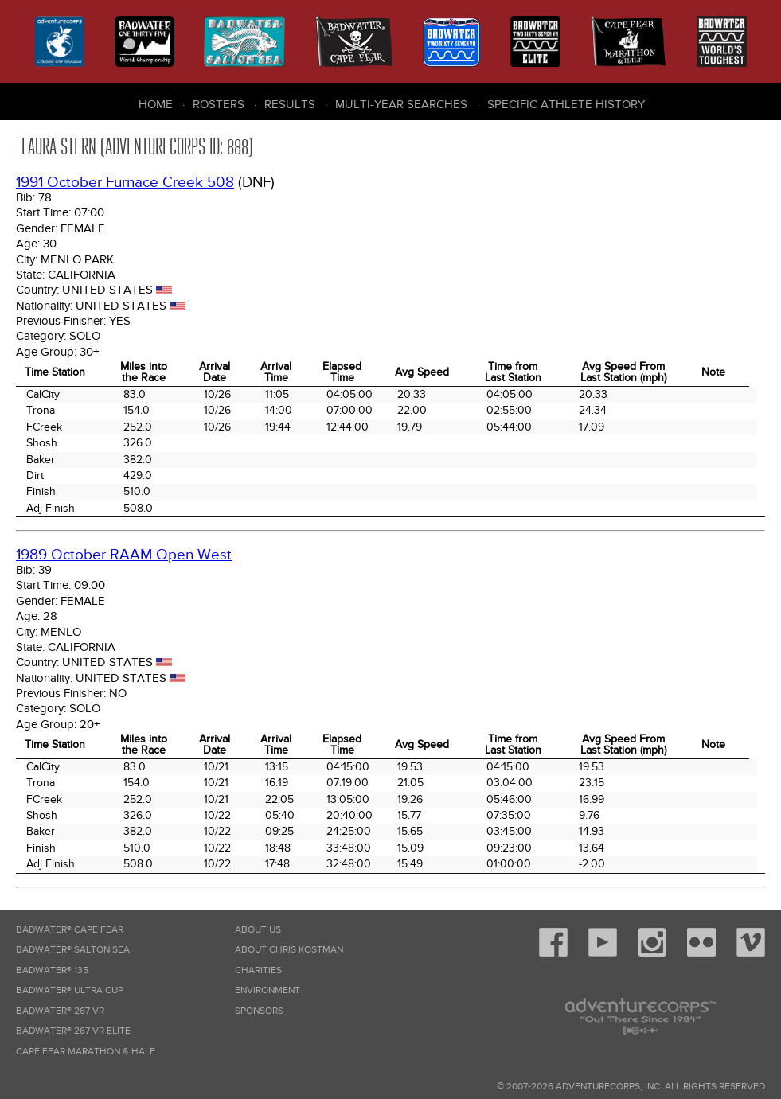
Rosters (218, 104)
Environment (267, 990)
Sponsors (259, 1011)
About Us (258, 930)
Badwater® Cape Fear (69, 930)
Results (289, 104)
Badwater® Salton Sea (73, 950)
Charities (258, 970)
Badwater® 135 (52, 970)
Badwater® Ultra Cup (69, 990)
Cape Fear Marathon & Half (85, 1051)
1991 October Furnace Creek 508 (125, 182)
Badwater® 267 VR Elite (73, 1031)
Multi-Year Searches (401, 104)
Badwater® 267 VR (60, 1011)
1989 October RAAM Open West (124, 555)
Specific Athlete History (566, 104)
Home (156, 104)
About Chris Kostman (289, 950)
